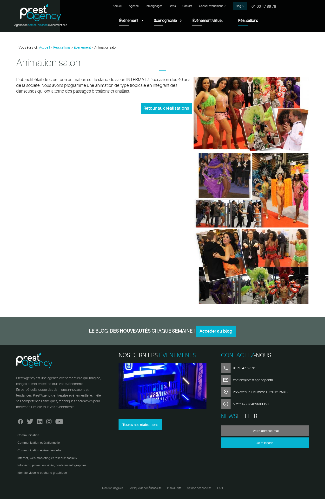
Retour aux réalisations (166, 108)
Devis (172, 6)
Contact (187, 6)
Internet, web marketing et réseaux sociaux (47, 458)
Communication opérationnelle (38, 442)
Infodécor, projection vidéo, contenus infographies (51, 465)
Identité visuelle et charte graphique (42, 472)
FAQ (220, 488)
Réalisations (248, 21)
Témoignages (153, 6)
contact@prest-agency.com (253, 380)
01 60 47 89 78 (264, 6)
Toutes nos (140, 425)
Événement (128, 21)
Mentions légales (112, 488)
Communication (28, 435)
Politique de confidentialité (145, 488)
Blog (238, 6)
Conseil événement (211, 6)
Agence (134, 6)
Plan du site (174, 488)
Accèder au (215, 331)
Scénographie (165, 21)
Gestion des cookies (199, 488)
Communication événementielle (39, 450)
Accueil (117, 6)
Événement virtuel (207, 21)
